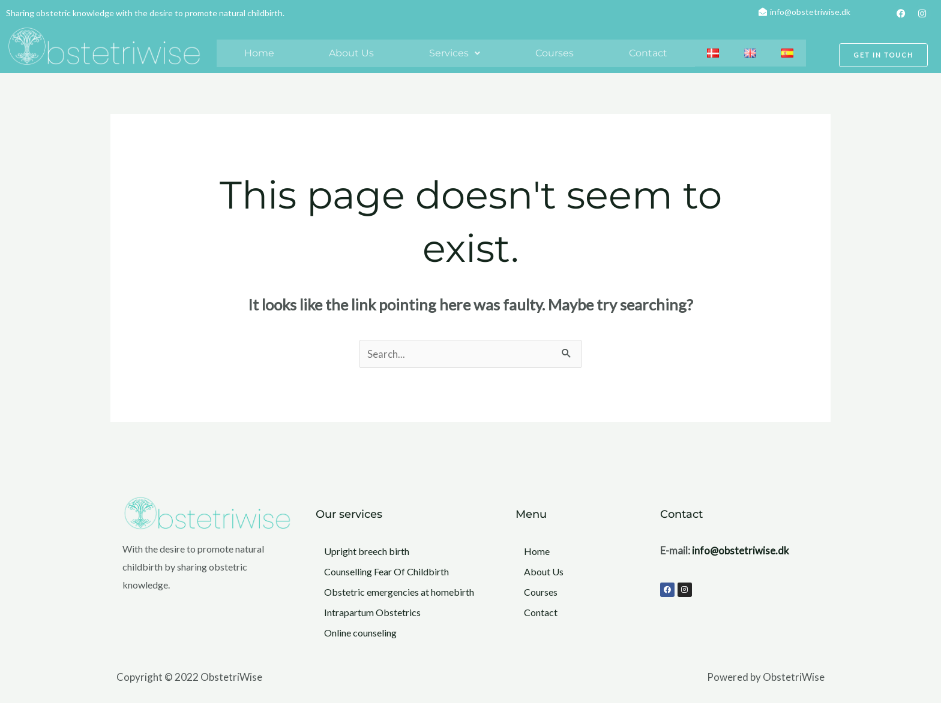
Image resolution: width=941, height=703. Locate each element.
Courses (554, 53)
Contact (648, 53)
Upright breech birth (366, 551)
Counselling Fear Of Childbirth (386, 571)
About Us (351, 53)
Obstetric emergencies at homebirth (399, 592)
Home (259, 53)
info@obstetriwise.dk (741, 550)
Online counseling (360, 632)
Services (454, 53)
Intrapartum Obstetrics (372, 612)
